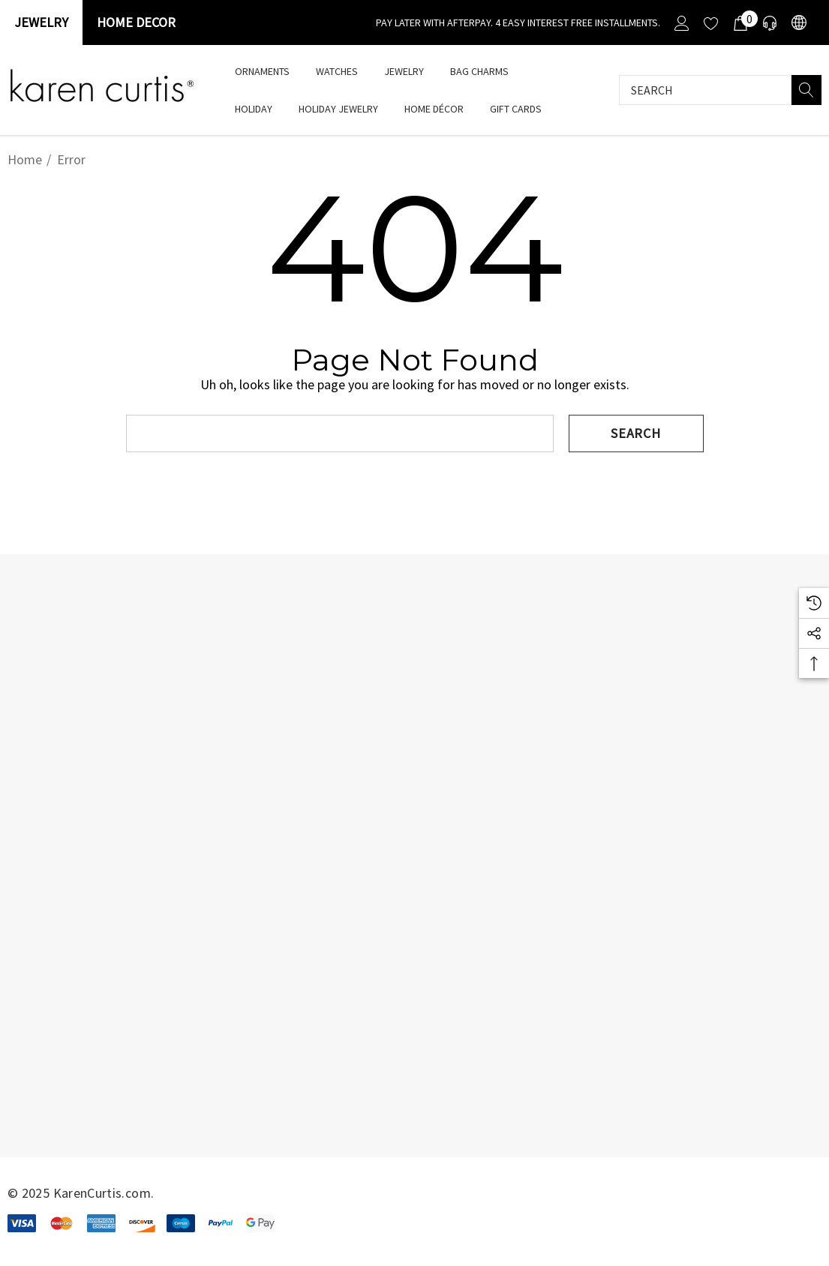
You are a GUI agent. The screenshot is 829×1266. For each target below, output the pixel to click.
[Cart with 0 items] (739, 22)
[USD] (797, 23)
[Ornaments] (261, 71)
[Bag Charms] (479, 71)
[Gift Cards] (515, 109)
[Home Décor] (434, 110)
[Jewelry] (404, 72)
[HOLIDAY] (253, 110)
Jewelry (41, 22)
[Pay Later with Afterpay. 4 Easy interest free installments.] (518, 22)
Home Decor (136, 22)
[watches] (336, 71)
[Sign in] (680, 22)
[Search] (806, 90)
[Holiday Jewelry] (338, 110)
